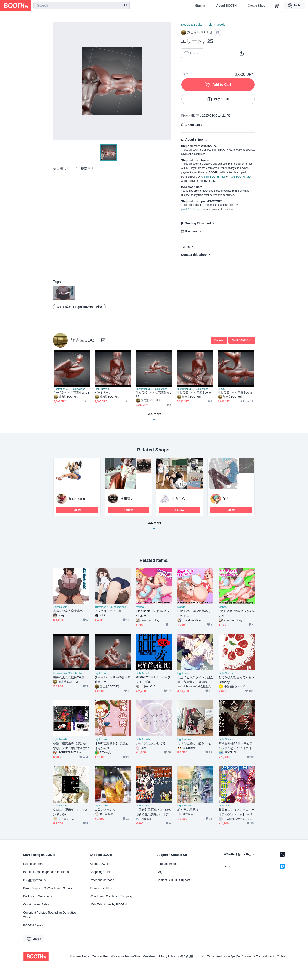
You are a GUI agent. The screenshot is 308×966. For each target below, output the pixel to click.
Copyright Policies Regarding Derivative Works (49, 915)
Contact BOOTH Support (173, 880)
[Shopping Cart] (276, 5)
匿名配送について (35, 880)
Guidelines (149, 956)
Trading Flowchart (198, 223)
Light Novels (217, 24)
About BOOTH (226, 5)
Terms (185, 246)
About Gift (192, 125)
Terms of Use (100, 956)
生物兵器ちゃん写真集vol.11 (71, 392)
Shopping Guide (100, 872)
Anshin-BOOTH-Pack (213, 176)
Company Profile (79, 956)
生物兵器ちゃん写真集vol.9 (194, 392)
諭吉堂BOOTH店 (88, 340)
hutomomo (77, 498)
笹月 (226, 498)
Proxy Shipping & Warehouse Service (48, 888)
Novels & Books (191, 24)
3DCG (221, 389)
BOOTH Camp (33, 925)
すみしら (178, 498)
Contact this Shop (194, 254)
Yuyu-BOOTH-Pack (240, 176)
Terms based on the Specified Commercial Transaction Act (240, 956)
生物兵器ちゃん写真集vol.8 (235, 392)
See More (154, 527)
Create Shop (256, 5)
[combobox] (81, 5)
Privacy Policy (167, 956)
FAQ (160, 872)
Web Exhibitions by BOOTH (108, 904)
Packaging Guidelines (37, 896)
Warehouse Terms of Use (125, 956)
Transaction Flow (101, 888)
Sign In (200, 5)
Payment (191, 231)
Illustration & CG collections (69, 389)
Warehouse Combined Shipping (111, 896)
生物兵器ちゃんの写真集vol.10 (153, 394)
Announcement (167, 863)
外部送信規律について (191, 956)
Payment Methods (102, 880)
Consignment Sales (36, 904)
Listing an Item (33, 863)
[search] (125, 6)
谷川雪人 (127, 498)
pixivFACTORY (189, 209)
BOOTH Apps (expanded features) (46, 872)
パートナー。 (103, 392)
